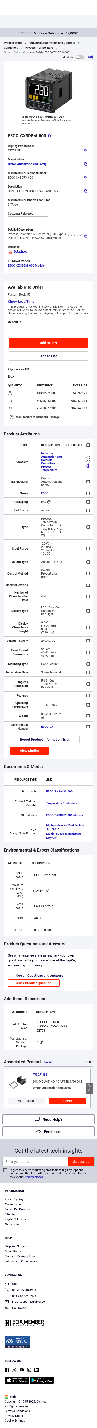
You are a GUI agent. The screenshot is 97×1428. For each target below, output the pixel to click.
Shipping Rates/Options (20, 1256)
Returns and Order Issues (21, 1261)
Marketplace (13, 1204)
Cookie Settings (15, 1420)
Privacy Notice (33, 1177)
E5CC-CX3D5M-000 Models (26, 265)
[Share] (90, 57)
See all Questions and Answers (39, 975)
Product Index (13, 43)
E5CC (44, 493)
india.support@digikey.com (26, 1302)
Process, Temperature (39, 47)
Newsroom (12, 1224)
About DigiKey (14, 1199)
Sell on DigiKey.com (17, 1209)
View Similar (29, 751)
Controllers (11, 47)
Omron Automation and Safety (27, 164)
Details (67, 1101)
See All (48, 1062)
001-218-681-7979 (20, 1296)
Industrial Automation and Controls (52, 43)
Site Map (10, 1214)
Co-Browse (15, 1308)
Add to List (48, 356)
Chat (11, 1284)
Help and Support (16, 1246)
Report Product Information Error (45, 739)
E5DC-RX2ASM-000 (59, 791)
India (10, 1397)
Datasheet (17, 251)
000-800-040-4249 (20, 1290)
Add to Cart (48, 343)
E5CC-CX (47, 726)
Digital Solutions (15, 1219)
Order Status (13, 1251)
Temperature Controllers (61, 803)
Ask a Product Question (33, 983)
